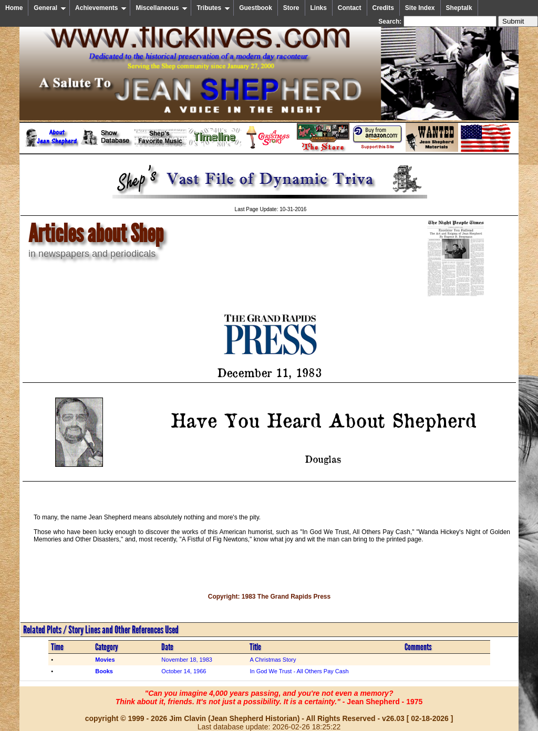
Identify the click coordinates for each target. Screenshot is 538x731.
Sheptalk (459, 8)
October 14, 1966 (183, 671)
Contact (349, 8)
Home (14, 8)
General (50, 8)
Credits (383, 8)
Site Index (420, 8)
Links (319, 8)
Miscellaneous (162, 8)
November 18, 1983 (186, 659)
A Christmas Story (273, 659)
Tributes (213, 8)
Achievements (101, 8)
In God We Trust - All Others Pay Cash (299, 671)
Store (291, 8)
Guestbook (255, 8)
